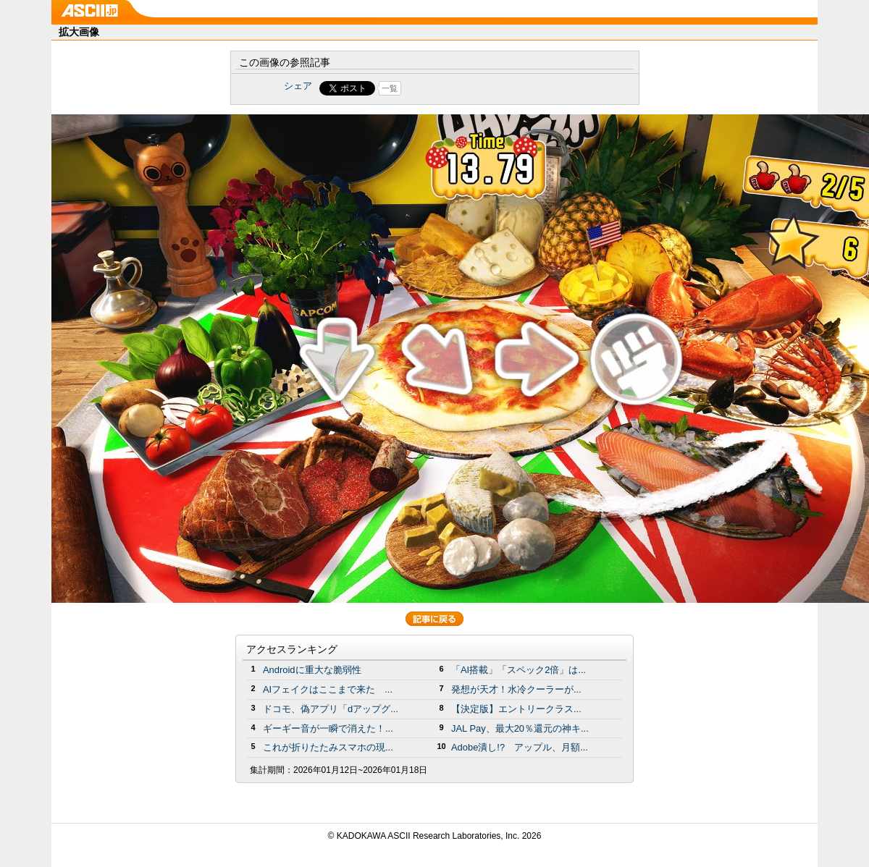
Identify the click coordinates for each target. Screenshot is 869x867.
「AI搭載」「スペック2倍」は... (518, 669)
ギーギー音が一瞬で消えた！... (328, 728)
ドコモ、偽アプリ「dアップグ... (330, 708)
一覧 (390, 88)
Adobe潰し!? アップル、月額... (519, 747)
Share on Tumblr (488, 88)
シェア (298, 85)
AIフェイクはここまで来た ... (327, 689)
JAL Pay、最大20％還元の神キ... (520, 728)
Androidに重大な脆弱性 (312, 669)
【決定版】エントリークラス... (516, 708)
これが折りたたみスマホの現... (328, 747)
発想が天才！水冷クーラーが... (516, 689)
